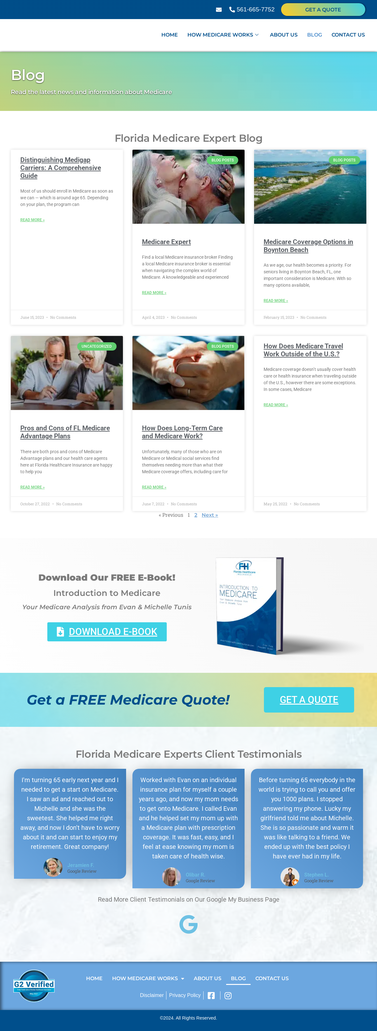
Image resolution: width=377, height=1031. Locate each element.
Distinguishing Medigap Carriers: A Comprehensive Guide (60, 168)
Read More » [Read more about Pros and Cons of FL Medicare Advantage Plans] (32, 487)
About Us (284, 36)
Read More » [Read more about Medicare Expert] (154, 292)
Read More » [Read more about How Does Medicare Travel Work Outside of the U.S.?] (276, 405)
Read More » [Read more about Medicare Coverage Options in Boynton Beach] (276, 300)
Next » (210, 515)
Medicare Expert (166, 242)
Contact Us (348, 36)
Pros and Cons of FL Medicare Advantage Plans (65, 432)
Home (169, 36)
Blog (314, 36)
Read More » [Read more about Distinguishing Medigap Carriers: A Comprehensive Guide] (32, 220)
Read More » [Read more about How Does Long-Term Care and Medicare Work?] (154, 487)
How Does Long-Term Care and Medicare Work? (182, 432)
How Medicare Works (223, 36)
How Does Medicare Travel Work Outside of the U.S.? (303, 350)
